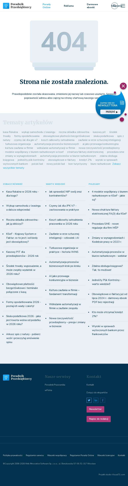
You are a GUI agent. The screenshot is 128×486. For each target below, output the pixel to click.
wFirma (48, 390)
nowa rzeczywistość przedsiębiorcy (99, 148)
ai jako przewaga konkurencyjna (101, 144)
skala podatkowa (104, 136)
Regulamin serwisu (35, 455)
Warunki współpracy (57, 455)
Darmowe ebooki (92, 6)
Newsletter (95, 409)
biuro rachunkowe (101, 164)
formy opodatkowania (26, 136)
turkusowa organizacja (18, 144)
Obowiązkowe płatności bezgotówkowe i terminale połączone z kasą (22, 288)
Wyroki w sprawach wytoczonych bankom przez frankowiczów (108, 330)
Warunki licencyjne (105, 455)
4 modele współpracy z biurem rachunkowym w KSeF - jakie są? (110, 195)
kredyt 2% (85, 160)
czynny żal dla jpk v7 (26, 140)
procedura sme (115, 152)
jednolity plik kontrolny (31, 160)
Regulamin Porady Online (82, 455)
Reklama (69, 5)
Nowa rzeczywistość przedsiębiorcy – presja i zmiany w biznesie (67, 322)
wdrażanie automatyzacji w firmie (56, 148)
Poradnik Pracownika (55, 384)
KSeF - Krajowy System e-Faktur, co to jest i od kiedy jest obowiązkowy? (22, 238)
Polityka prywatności (12, 455)
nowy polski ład (56, 164)
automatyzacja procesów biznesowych (56, 144)
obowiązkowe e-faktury (62, 160)
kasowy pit (99, 132)
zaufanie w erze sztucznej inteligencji (99, 140)
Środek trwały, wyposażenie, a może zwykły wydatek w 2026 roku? (23, 270)
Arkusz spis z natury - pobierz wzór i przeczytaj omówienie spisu (23, 338)
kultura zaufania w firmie (19, 148)
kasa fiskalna (10, 132)
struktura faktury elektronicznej (85, 152)
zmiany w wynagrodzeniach (20, 156)
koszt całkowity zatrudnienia (57, 140)
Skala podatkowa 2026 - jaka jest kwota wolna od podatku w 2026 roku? (23, 320)
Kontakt (90, 384)
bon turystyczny (77, 164)
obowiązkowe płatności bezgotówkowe (66, 136)
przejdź (112, 111)
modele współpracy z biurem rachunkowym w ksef (34, 152)
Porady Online (47, 6)
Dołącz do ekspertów (97, 392)
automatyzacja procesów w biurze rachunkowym (68, 156)
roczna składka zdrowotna (74, 132)
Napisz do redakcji (98, 418)
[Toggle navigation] (123, 5)
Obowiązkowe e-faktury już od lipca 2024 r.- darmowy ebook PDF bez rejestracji (109, 298)
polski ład (37, 164)
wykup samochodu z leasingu (38, 132)
